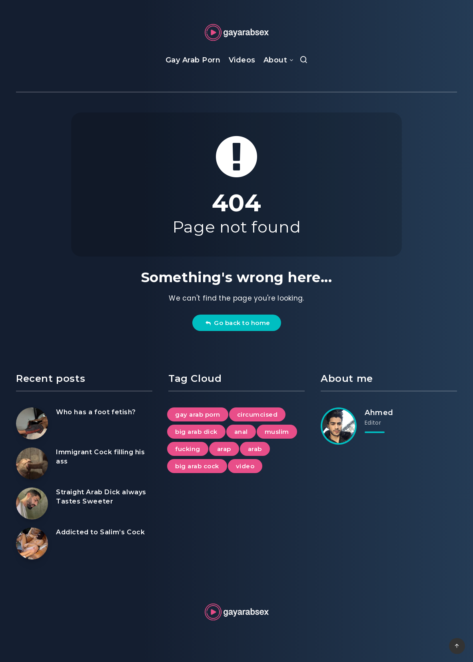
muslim (277, 431)
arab (255, 449)
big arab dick (196, 431)
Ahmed (379, 412)
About (275, 60)
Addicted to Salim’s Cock (100, 532)
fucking (187, 449)
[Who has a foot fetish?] (32, 423)
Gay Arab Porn (193, 60)
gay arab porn (197, 414)
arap (224, 449)
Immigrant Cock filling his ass (100, 456)
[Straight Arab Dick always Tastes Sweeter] (32, 503)
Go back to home (237, 323)
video (245, 466)
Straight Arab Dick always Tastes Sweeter (101, 496)
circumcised (257, 414)
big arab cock (197, 466)
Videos (242, 60)
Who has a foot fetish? (96, 412)
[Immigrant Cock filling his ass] (32, 463)
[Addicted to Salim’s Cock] (32, 544)
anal (241, 431)
